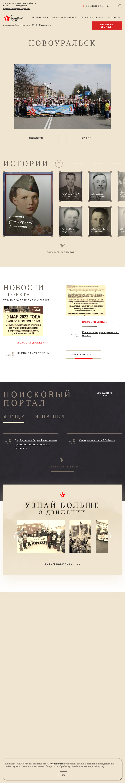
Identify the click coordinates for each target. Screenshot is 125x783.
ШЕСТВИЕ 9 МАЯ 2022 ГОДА (33, 353)
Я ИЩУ (14, 417)
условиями (57, 763)
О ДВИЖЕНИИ (68, 17)
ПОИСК (99, 17)
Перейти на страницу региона (16, 8)
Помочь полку (106, 25)
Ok (63, 774)
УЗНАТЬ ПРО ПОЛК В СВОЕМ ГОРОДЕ (26, 300)
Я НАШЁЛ (50, 417)
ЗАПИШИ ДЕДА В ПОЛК (44, 17)
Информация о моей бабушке (97, 440)
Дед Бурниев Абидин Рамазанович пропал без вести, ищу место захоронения (36, 444)
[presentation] (18, 536)
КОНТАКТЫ (114, 17)
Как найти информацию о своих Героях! (100, 334)
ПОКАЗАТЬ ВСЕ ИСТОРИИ (62, 248)
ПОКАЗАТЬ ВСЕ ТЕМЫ (62, 463)
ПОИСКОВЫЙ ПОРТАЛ (37, 398)
